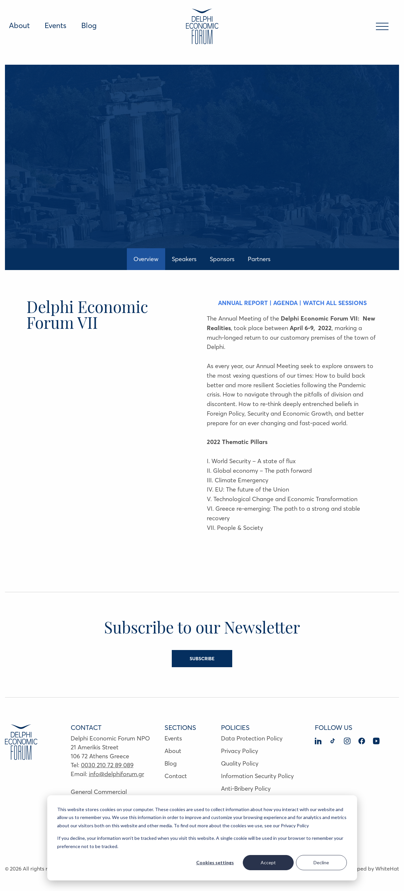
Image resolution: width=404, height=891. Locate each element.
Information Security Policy (257, 776)
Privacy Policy (239, 751)
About (19, 25)
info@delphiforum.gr (116, 774)
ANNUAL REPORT (243, 303)
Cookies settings (215, 862)
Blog (89, 25)
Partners (259, 259)
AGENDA (286, 303)
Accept (268, 862)
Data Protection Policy (251, 738)
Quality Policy (239, 763)
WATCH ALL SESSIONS (335, 303)
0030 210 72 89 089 (107, 765)
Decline (321, 862)
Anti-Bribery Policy (246, 788)
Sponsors (222, 259)
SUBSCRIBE (202, 659)
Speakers (184, 259)
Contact (176, 776)
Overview (146, 259)
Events (55, 25)
